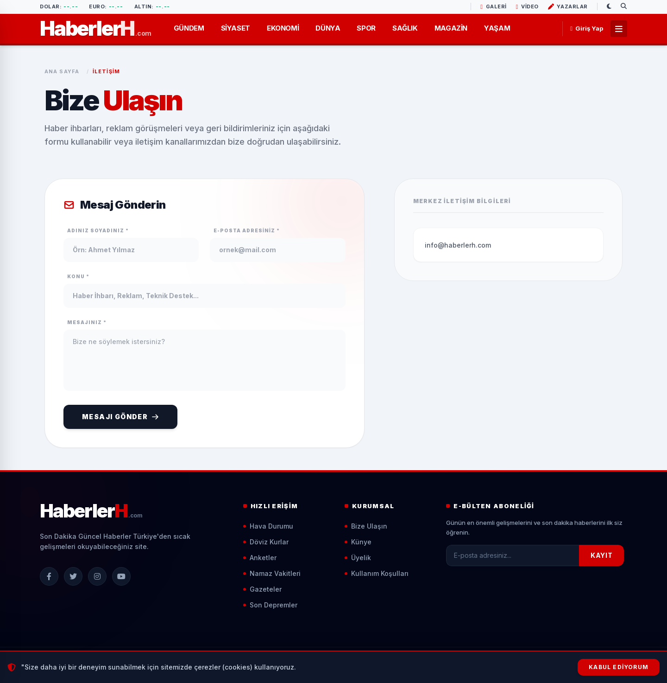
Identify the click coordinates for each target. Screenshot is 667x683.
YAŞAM (497, 28)
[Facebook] (49, 576)
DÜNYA (327, 28)
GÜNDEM (189, 28)
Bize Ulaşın (366, 526)
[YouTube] (121, 576)
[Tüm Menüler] (618, 28)
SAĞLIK (405, 28)
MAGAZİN (450, 28)
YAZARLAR (568, 6)
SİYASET (235, 28)
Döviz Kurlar (266, 542)
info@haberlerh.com (458, 245)
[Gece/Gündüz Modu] (609, 7)
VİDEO (527, 6)
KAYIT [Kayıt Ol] (602, 555)
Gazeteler (262, 589)
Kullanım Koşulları (377, 573)
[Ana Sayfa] (95, 28)
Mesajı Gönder (120, 417)
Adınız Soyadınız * (98, 230)
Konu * (78, 276)
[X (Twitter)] (73, 576)
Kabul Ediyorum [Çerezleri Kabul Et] (618, 667)
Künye (358, 542)
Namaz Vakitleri (272, 573)
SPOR (366, 28)
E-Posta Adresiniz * (247, 230)
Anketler (260, 558)
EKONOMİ (283, 28)
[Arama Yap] (624, 7)
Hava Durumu (268, 526)
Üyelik (358, 558)
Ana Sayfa (61, 71)
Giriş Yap (586, 28)
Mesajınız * (87, 322)
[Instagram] (97, 576)
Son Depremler (270, 605)
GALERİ (493, 6)
